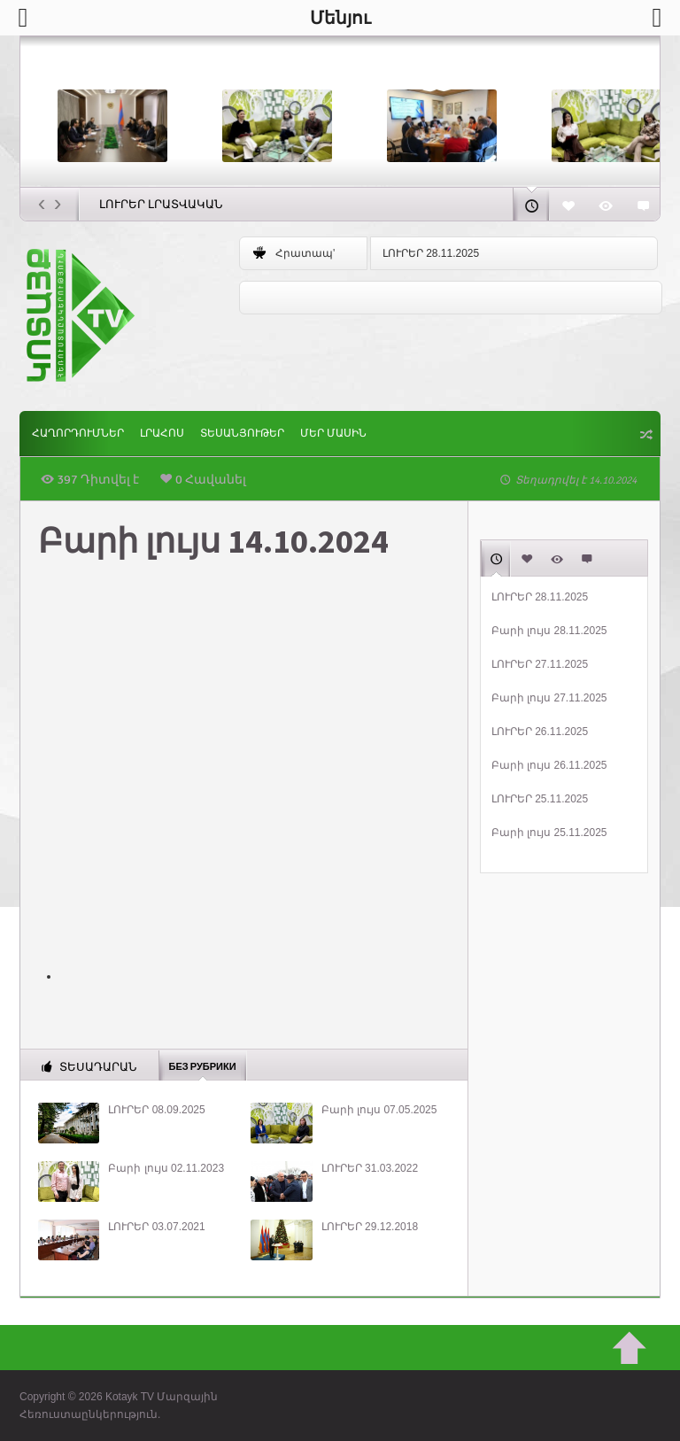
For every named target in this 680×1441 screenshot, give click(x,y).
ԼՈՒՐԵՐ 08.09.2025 (156, 1110)
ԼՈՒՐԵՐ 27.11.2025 (539, 664)
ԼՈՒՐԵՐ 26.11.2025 (539, 731)
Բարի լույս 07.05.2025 (379, 1110)
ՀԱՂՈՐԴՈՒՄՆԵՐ (78, 433)
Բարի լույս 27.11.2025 (549, 698)
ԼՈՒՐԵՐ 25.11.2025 (539, 799)
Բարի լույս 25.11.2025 (549, 832)
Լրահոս (162, 433)
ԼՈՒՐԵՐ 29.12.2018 (369, 1226)
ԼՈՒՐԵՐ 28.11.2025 (430, 253)
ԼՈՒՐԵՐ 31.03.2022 (369, 1168)
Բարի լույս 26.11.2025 (549, 765)
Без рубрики (202, 1065)
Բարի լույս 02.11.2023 (166, 1168)
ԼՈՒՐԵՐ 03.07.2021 (156, 1226)
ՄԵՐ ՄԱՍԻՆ (333, 433)
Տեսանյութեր (242, 433)
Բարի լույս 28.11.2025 (549, 630)
